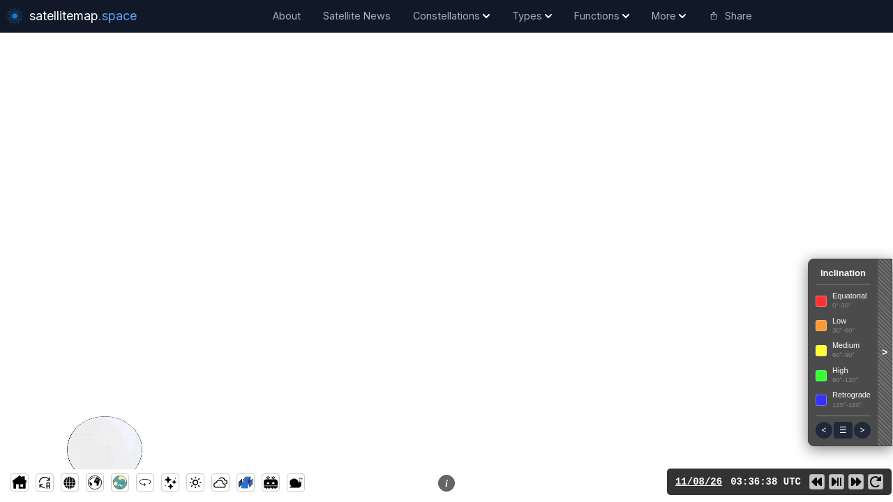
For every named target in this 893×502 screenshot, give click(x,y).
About (287, 16)
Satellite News (357, 16)
